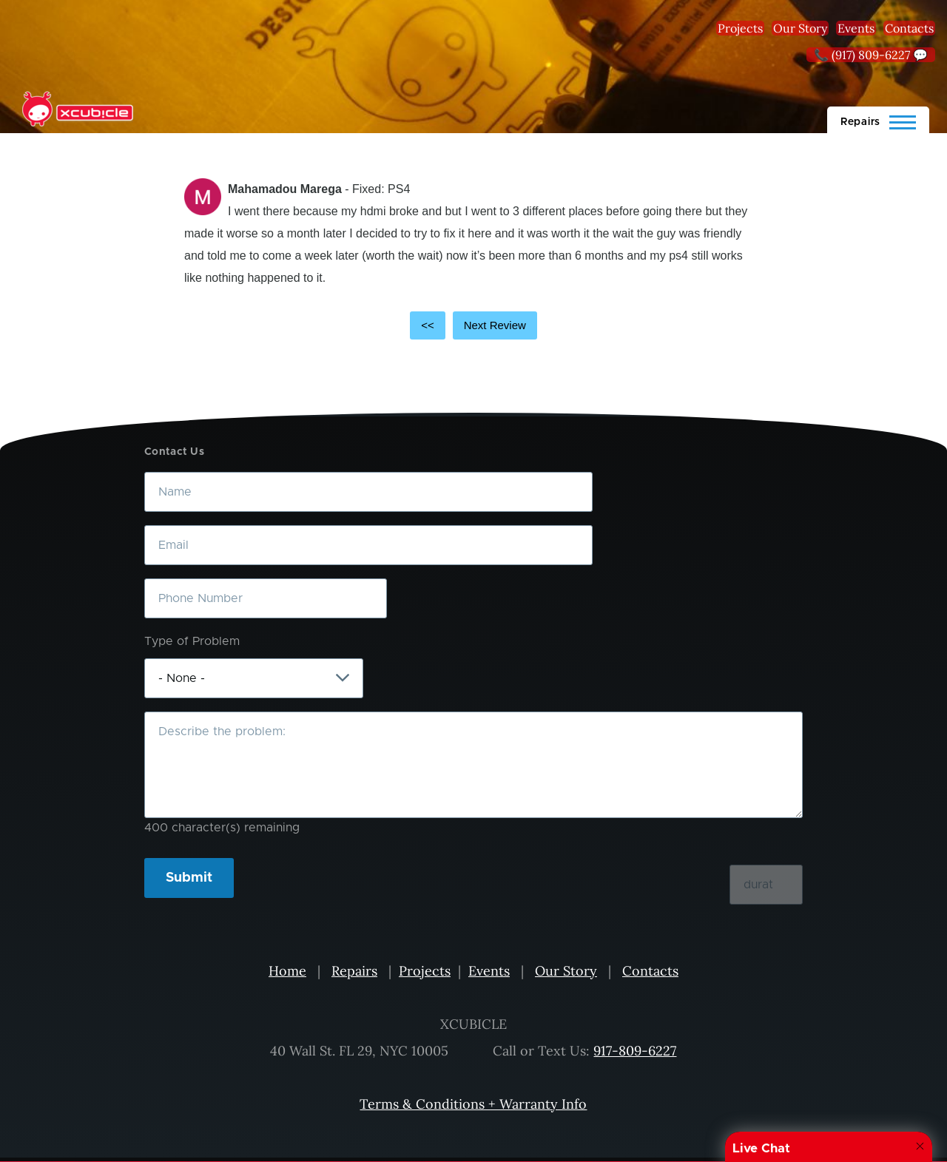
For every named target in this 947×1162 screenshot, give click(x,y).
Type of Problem (192, 641)
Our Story (800, 28)
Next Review (495, 325)
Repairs (354, 970)
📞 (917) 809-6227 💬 (871, 54)
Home (287, 970)
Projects (740, 28)
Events (856, 28)
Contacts (909, 28)
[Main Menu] (878, 120)
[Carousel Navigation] (473, 325)
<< (427, 325)
